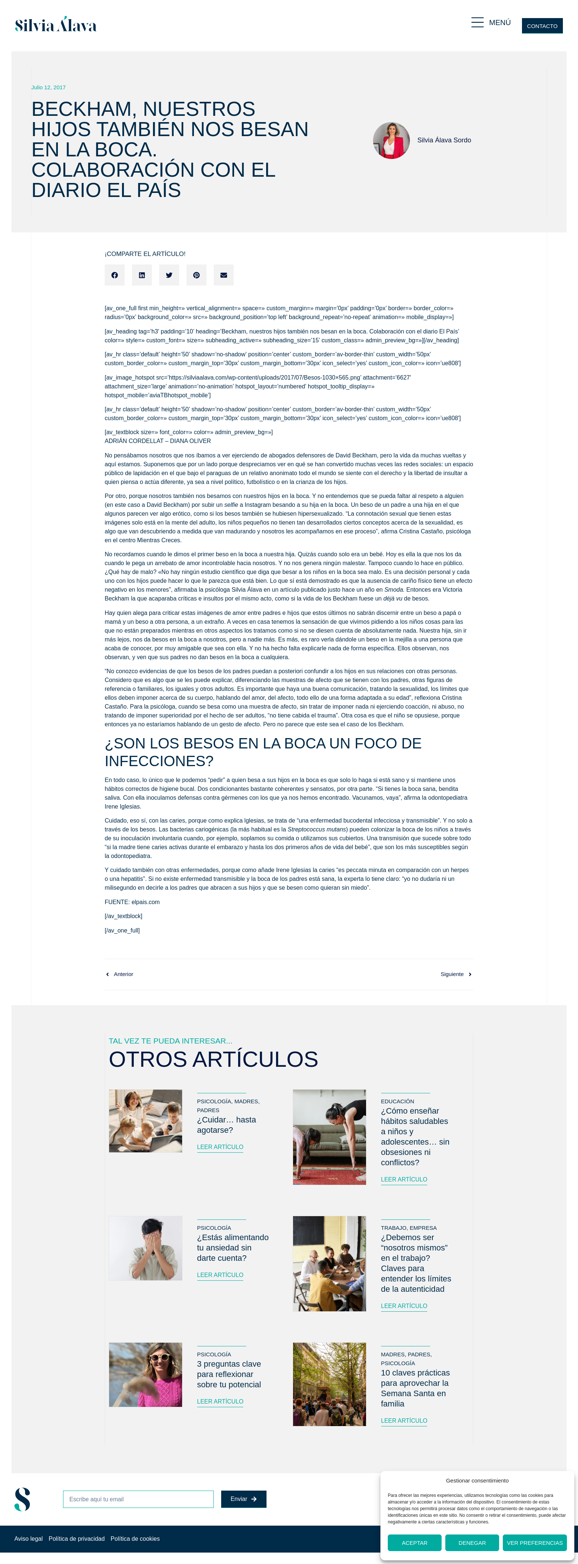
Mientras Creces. (159, 540)
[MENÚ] (477, 22)
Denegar (472, 1543)
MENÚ (500, 22)
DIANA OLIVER (190, 441)
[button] (115, 275)
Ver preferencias (535, 1543)
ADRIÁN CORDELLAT (134, 441)
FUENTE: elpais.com (132, 902)
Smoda (393, 589)
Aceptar (415, 1543)
